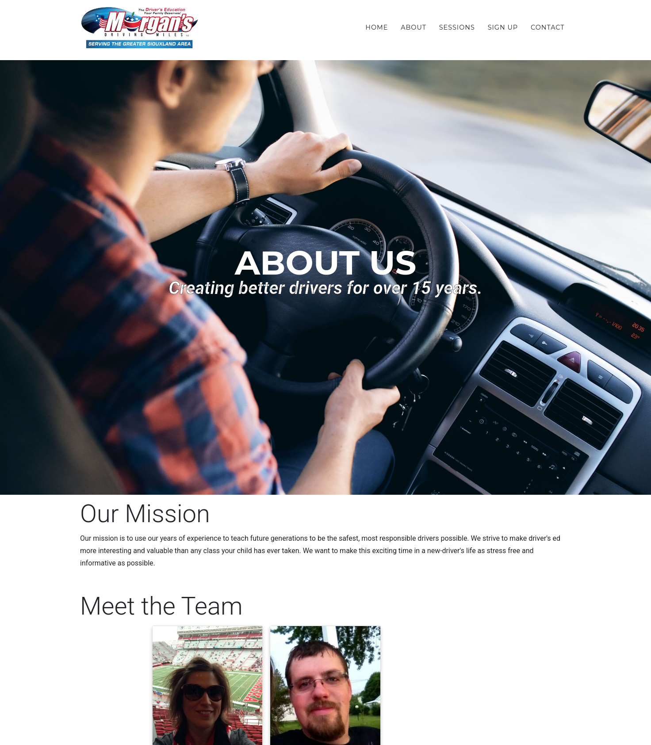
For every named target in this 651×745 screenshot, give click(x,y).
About (413, 27)
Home (376, 27)
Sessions (457, 27)
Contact (548, 27)
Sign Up (503, 27)
